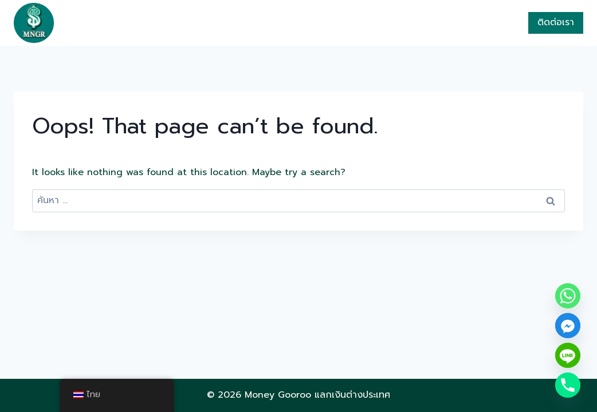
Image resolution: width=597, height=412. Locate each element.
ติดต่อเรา (555, 22)
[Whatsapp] (567, 295)
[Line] (567, 355)
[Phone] (567, 385)
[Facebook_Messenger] (567, 325)
